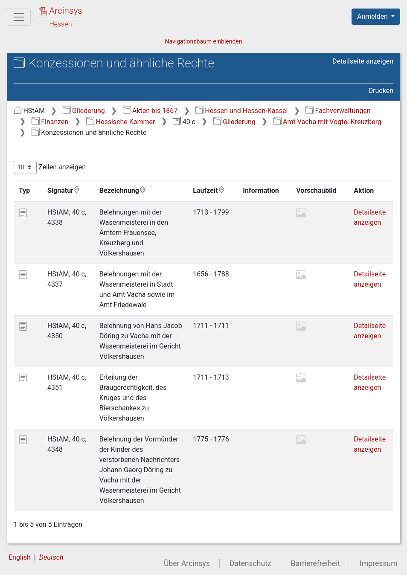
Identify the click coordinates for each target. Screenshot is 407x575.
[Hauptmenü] (19, 17)
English (20, 557)
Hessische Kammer (120, 122)
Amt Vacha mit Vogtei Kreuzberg (327, 122)
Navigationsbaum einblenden (203, 41)
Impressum (379, 563)
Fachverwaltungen (337, 111)
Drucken (381, 91)
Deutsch (51, 557)
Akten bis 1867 (150, 111)
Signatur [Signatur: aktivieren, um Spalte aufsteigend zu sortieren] (63, 190)
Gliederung (84, 111)
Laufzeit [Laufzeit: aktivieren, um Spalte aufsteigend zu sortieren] (208, 190)
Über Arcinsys (187, 563)
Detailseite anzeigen (362, 61)
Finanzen (50, 122)
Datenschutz (250, 563)
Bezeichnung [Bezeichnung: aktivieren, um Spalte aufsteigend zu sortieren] (122, 190)
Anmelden (373, 16)
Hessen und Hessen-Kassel (241, 111)
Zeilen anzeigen (50, 167)
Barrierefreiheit (315, 563)
